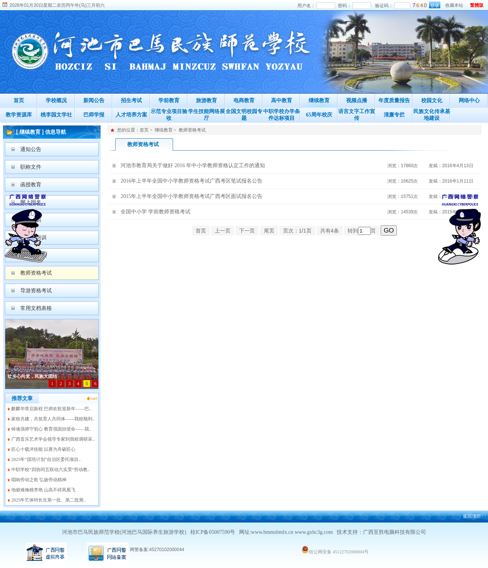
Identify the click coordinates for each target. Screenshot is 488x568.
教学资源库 (19, 115)
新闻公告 (93, 100)
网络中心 (469, 100)
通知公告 (30, 149)
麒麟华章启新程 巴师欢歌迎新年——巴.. (51, 408)
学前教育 (168, 100)
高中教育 (281, 100)
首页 (19, 100)
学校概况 (56, 100)
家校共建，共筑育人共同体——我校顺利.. (53, 418)
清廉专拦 (394, 115)
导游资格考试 (36, 290)
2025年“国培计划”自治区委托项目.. (46, 459)
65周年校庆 (319, 115)
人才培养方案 (131, 115)
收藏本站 (454, 5)
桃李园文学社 (56, 115)
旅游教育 (206, 100)
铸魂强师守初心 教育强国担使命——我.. (51, 429)
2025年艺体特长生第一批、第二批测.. (48, 500)
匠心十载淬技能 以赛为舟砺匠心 (43, 449)
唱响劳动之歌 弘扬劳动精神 (38, 479)
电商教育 (244, 100)
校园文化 (431, 100)
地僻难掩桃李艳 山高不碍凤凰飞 (43, 489)
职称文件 (30, 167)
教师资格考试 (36, 273)
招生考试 (131, 100)
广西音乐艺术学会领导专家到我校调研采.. (53, 439)
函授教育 (30, 184)
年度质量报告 (394, 100)
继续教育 (319, 100)
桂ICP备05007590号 (212, 532)
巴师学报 (93, 115)
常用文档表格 (36, 308)
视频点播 (356, 100)
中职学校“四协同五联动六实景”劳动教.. (50, 469)
